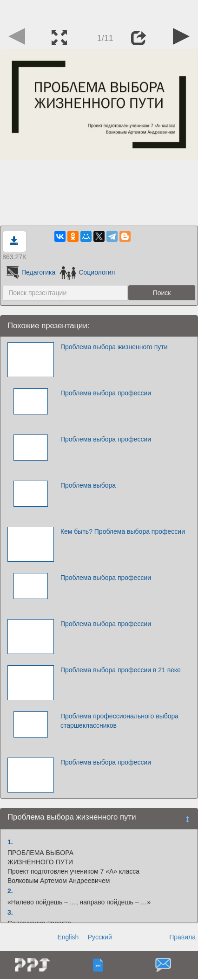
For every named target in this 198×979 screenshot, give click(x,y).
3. (10, 912)
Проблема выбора (88, 485)
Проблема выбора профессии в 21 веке (120, 670)
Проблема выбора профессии (105, 393)
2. (10, 891)
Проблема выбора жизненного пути (114, 347)
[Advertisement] (99, 11)
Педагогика (30, 272)
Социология (87, 272)
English (68, 937)
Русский (100, 937)
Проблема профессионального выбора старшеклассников (119, 720)
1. (10, 842)
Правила (182, 937)
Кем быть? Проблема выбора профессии (122, 531)
